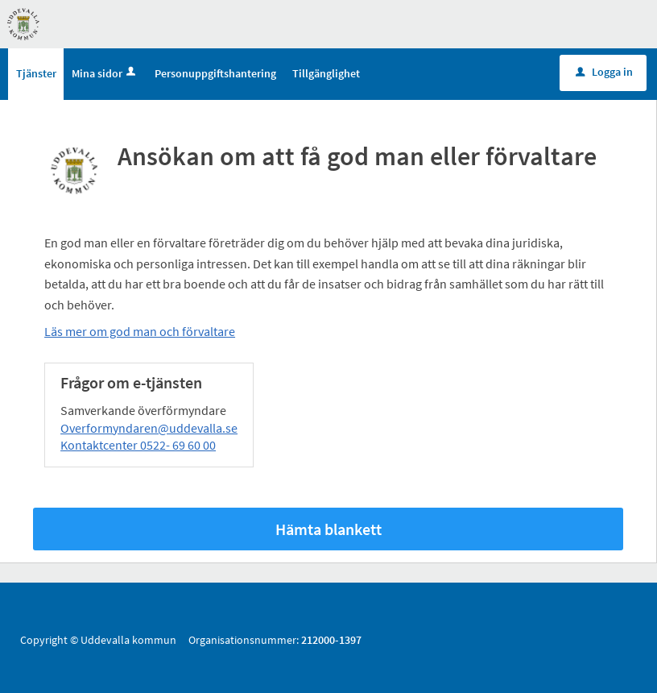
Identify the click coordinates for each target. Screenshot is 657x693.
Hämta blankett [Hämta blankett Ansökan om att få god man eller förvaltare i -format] (328, 529)
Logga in (604, 71)
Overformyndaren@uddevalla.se (149, 428)
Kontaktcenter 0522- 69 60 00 (138, 445)
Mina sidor (105, 73)
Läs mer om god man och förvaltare (139, 331)
